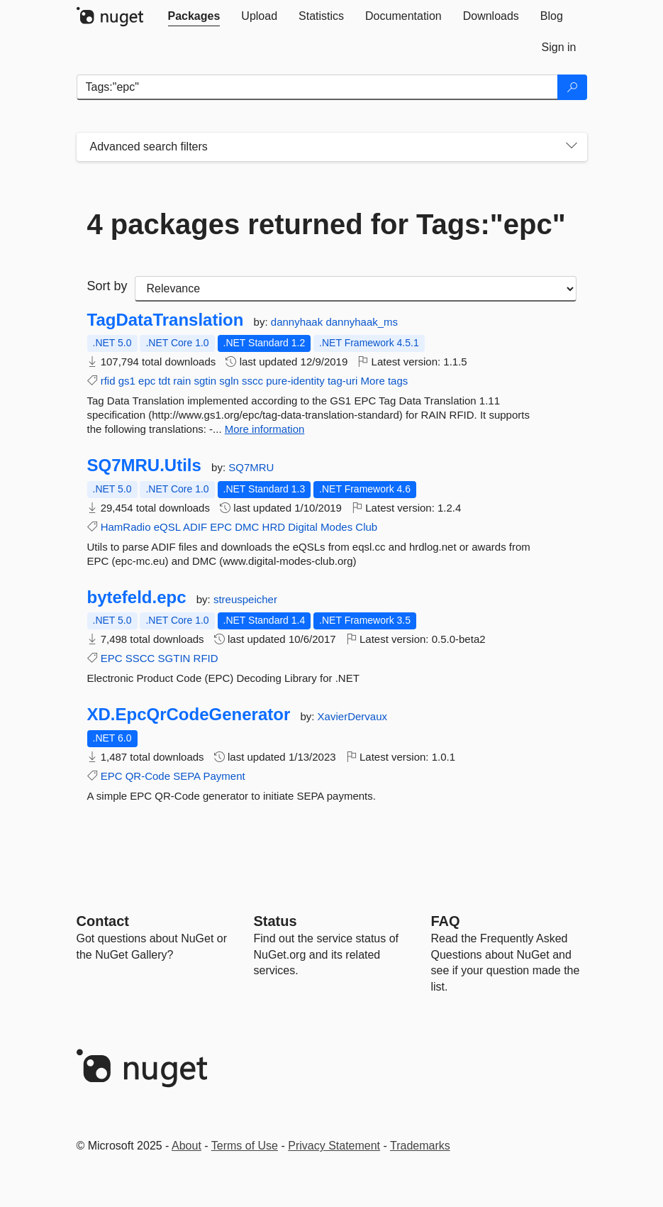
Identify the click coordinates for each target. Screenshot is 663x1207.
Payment (224, 776)
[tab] (194, 16)
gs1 (126, 381)
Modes (336, 527)
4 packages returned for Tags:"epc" (326, 224)
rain (182, 381)
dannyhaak (298, 322)
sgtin (205, 381)
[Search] (572, 87)
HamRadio (126, 527)
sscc (252, 381)
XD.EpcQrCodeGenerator (189, 714)
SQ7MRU (251, 467)
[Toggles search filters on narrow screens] (571, 147)
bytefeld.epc (136, 597)
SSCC (140, 658)
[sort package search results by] (355, 289)
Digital (303, 527)
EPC (221, 527)
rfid (108, 381)
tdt (164, 381)
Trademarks (420, 1146)
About (186, 1146)
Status (275, 921)
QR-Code (148, 776)
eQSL (167, 527)
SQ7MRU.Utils (144, 465)
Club (366, 527)
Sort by (107, 286)
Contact (103, 921)
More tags (384, 381)
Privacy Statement (334, 1146)
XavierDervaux (352, 716)
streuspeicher (245, 599)
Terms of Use (244, 1146)
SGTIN (174, 658)
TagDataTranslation (165, 320)
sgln (229, 381)
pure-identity (295, 381)
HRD (274, 527)
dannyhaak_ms (361, 322)
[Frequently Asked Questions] (445, 921)
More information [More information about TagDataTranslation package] (265, 429)
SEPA (186, 776)
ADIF (195, 527)
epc (146, 381)
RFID (206, 658)
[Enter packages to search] (317, 87)
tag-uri (343, 381)
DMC (247, 527)
